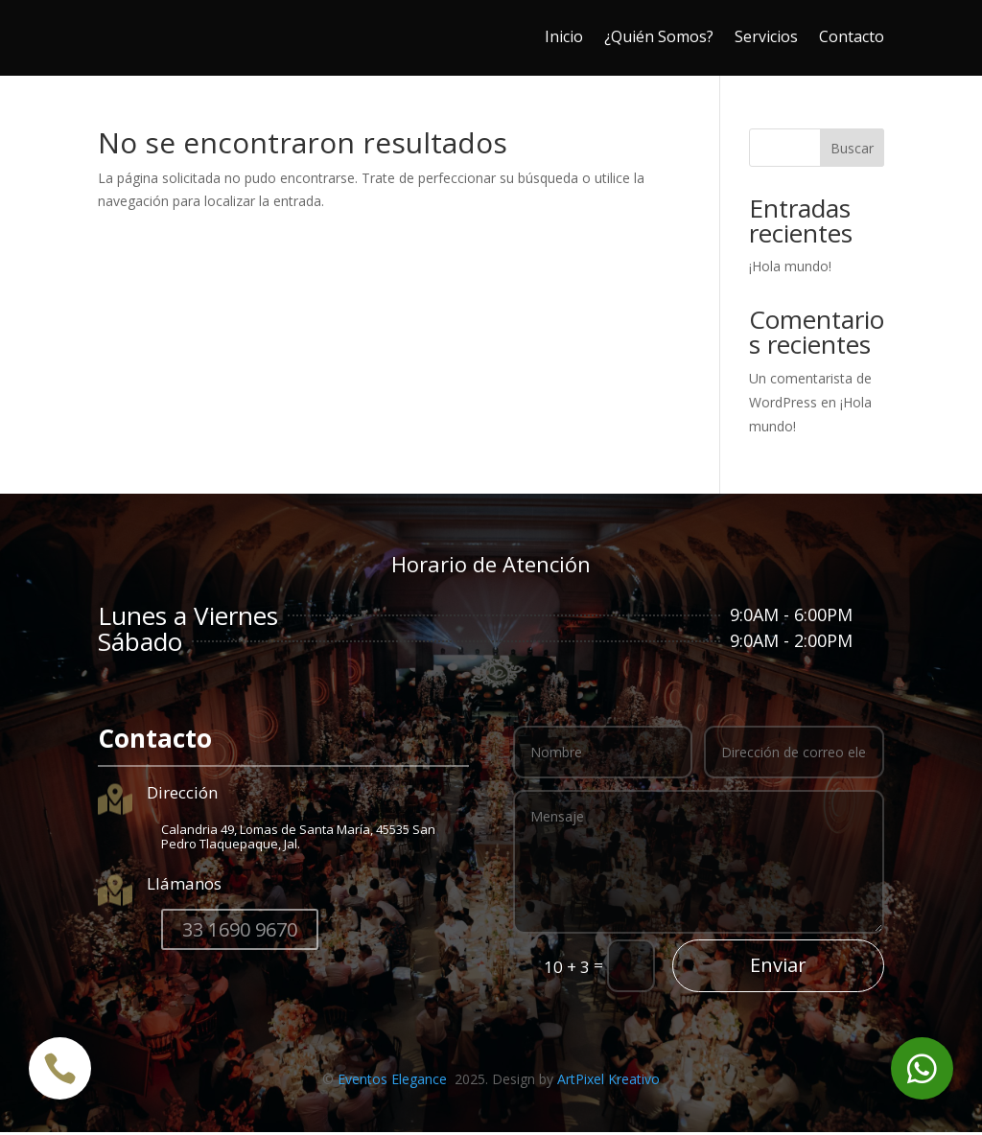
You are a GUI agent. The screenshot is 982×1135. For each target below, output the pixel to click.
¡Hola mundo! (790, 269)
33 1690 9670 (239, 932)
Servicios (766, 36)
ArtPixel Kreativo (608, 1082)
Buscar (852, 151)
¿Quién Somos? (658, 36)
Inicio (564, 36)
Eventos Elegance (394, 1082)
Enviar (778, 968)
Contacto (851, 36)
